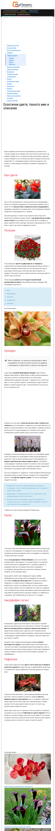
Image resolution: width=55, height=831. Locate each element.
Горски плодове (12, 100)
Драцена (11, 60)
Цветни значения (12, 69)
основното (6, 17)
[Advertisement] (27, 31)
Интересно (10, 72)
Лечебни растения (13, 81)
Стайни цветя (33, 11)
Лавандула (12, 64)
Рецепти (9, 88)
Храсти (9, 79)
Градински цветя (23, 14)
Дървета (23, 11)
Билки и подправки (13, 67)
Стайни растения (9, 14)
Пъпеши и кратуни (13, 45)
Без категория (11, 48)
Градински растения (13, 91)
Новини (9, 84)
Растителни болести (11, 11)
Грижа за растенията (14, 96)
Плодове (10, 98)
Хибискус (11, 58)
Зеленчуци (10, 86)
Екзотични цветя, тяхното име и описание (30, 17)
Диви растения (14, 17)
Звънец (11, 62)
